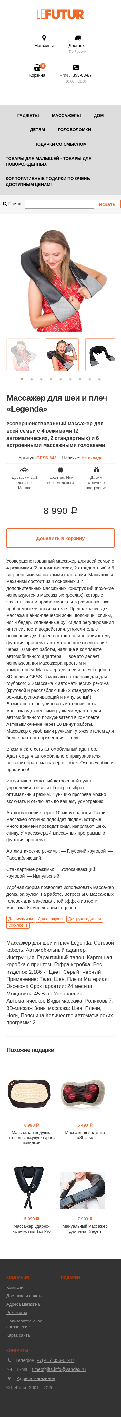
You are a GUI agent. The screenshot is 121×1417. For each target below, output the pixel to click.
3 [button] (41, 380)
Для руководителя (84, 919)
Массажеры (66, 115)
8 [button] (89, 380)
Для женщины (50, 919)
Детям (37, 129)
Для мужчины (20, 919)
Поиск (12, 203)
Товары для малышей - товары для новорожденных (49, 161)
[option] (60, 277)
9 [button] (99, 380)
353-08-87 (76, 74)
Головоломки (74, 129)
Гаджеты (28, 115)
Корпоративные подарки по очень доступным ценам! (48, 181)
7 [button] (80, 380)
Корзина (37, 71)
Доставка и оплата (24, 1295)
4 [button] (51, 380)
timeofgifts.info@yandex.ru (59, 1369)
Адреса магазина (23, 1304)
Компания (16, 1287)
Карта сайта (18, 1335)
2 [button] (31, 380)
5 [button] (60, 380)
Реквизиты (16, 1312)
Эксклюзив (18, 925)
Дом (99, 115)
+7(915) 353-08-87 (55, 1360)
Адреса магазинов (36, 1378)
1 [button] (22, 380)
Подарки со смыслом (60, 144)
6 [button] (70, 380)
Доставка (78, 44)
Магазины (44, 41)
